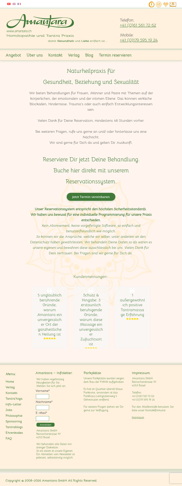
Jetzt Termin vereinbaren (91, 197)
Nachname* (44, 402)
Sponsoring (14, 421)
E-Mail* (41, 413)
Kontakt (55, 55)
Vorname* (43, 391)
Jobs (9, 410)
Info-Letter (14, 404)
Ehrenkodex (14, 433)
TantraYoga (14, 399)
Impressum (138, 417)
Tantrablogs (14, 427)
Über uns (34, 55)
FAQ (9, 438)
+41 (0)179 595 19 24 (139, 40)
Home (10, 381)
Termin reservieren (115, 55)
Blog (89, 55)
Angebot (13, 55)
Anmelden (45, 424)
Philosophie (14, 416)
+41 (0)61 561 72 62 (138, 25)
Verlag (74, 55)
